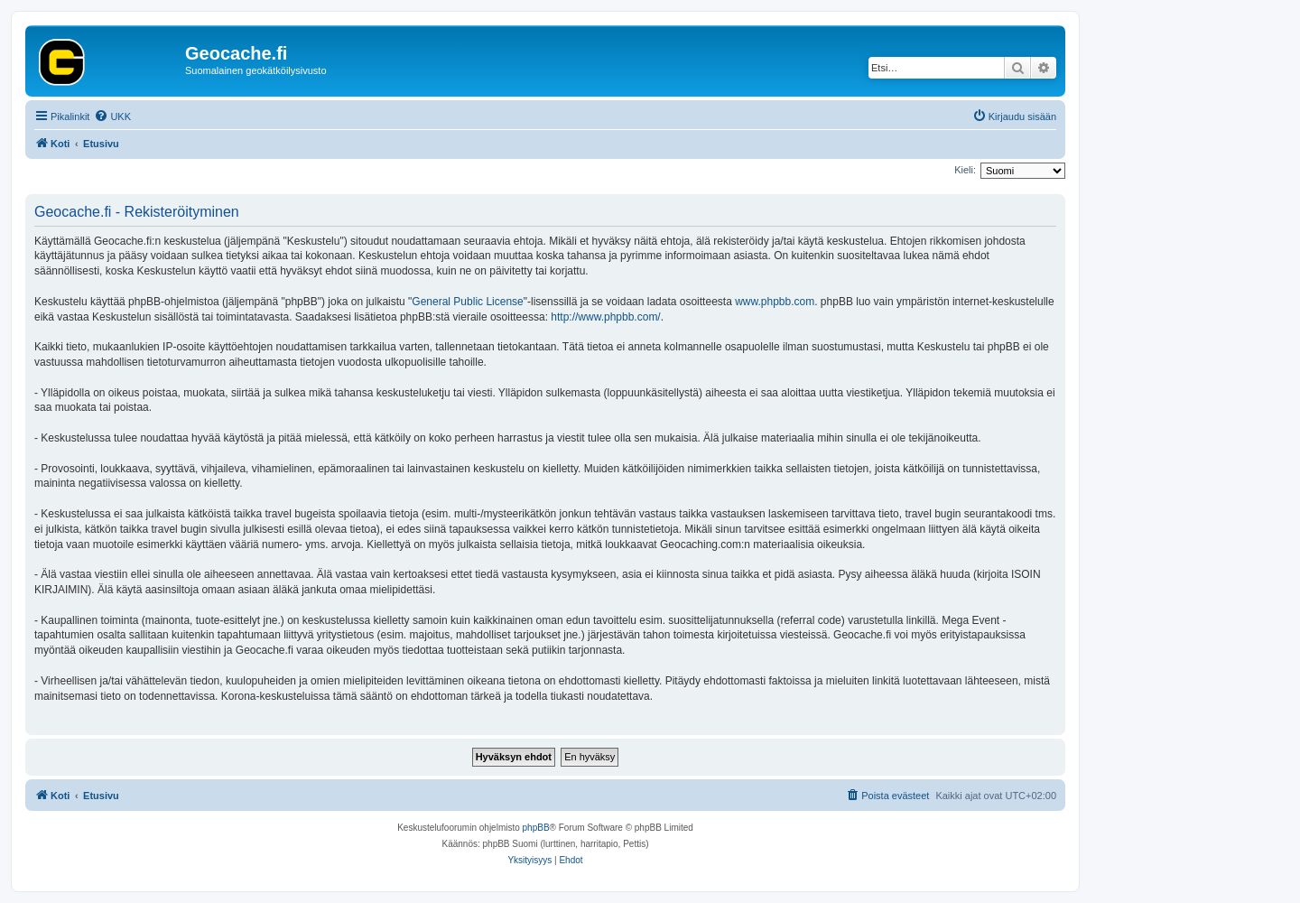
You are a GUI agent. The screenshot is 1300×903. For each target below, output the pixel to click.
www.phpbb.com (774, 301)
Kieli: (965, 169)
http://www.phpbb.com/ (605, 317)
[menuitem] (112, 116)
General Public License (467, 301)
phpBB (536, 828)
